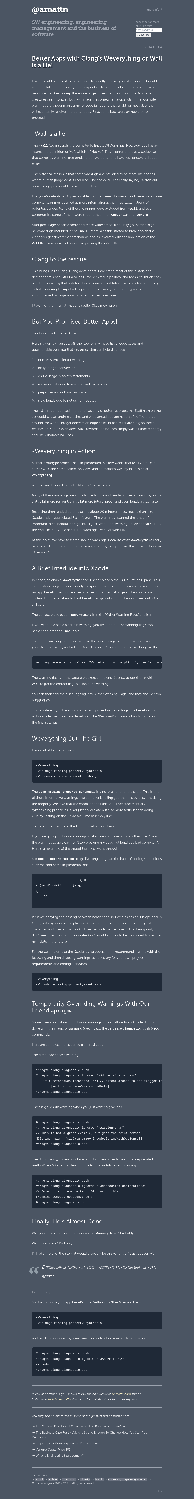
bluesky (85, 1479)
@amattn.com (121, 1394)
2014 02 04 (153, 47)
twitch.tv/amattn (59, 1399)
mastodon (69, 1479)
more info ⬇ (154, 9)
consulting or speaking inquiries (127, 1479)
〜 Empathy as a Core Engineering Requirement (65, 1443)
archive (52, 1479)
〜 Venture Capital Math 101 (51, 1449)
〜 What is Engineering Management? (58, 1455)
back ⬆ (158, 1491)
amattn (50, 9)
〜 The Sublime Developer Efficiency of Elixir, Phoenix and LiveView (78, 1426)
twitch (99, 1479)
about (39, 1479)
